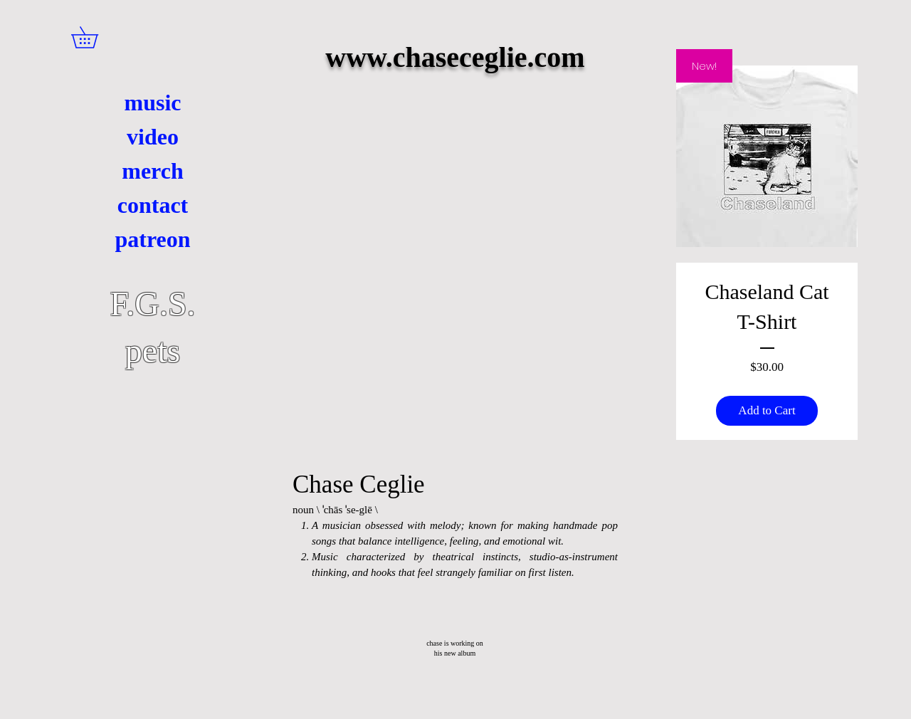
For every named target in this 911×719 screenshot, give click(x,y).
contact (153, 205)
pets (152, 350)
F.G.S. (152, 303)
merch (152, 171)
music (153, 102)
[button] (95, 37)
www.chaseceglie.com (454, 57)
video (153, 136)
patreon (152, 239)
